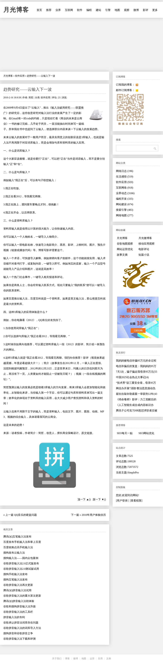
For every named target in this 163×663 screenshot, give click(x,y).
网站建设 (124, 204)
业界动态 (125, 193)
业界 (58, 10)
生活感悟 (124, 176)
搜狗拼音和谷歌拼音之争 (18, 633)
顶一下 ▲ (83, 499)
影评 (145, 10)
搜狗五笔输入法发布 (15, 579)
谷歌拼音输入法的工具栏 (18, 611)
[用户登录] (122, 500)
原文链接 (86, 433)
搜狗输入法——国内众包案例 (20, 558)
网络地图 (124, 215)
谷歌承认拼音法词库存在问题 (20, 622)
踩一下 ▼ (98, 499)
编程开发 (124, 198)
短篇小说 (143, 254)
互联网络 (124, 187)
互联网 (69, 10)
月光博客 (16, 9)
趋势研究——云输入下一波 (27, 89)
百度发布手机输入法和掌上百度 (22, 541)
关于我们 (57, 658)
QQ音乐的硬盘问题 (25, 514)
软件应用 (20, 76)
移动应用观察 (146, 243)
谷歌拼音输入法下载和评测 (19, 638)
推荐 (48, 10)
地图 (117, 10)
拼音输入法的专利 (14, 617)
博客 (67, 658)
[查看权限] (136, 500)
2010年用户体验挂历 (94, 514)
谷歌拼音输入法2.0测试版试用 (21, 568)
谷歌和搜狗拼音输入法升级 (19, 606)
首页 (39, 10)
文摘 (108, 658)
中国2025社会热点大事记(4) (132, 377)
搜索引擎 (124, 209)
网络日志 (124, 171)
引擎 (108, 10)
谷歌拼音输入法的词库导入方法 (22, 628)
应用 (100, 658)
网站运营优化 (125, 249)
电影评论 (143, 249)
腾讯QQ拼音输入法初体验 (18, 601)
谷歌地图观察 (125, 243)
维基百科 (97, 298)
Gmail (14, 118)
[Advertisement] (81, 44)
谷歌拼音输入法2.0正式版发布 (21, 563)
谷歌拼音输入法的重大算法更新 (22, 595)
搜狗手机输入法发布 (15, 574)
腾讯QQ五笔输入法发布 (17, 536)
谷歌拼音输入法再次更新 (18, 585)
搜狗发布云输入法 (14, 552)
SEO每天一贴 (125, 433)
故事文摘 (122, 254)
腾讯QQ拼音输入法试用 (17, 590)
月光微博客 (145, 238)
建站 (98, 10)
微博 (136, 10)
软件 (79, 10)
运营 (92, 658)
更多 (155, 10)
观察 (126, 10)
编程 (89, 10)
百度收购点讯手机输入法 (18, 547)
